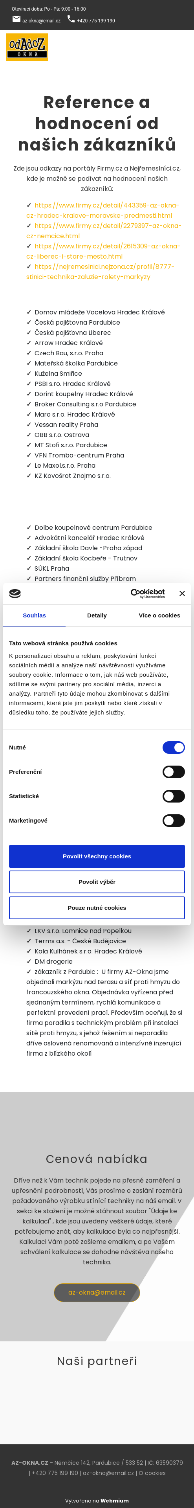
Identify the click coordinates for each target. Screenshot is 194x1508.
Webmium (115, 1500)
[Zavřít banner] (182, 593)
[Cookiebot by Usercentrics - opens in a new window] (130, 594)
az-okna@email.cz (41, 21)
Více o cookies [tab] (160, 615)
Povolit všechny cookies (97, 856)
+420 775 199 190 (96, 21)
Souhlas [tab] (34, 615)
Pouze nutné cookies (97, 907)
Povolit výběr (97, 881)
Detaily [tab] (97, 615)
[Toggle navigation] (178, 47)
